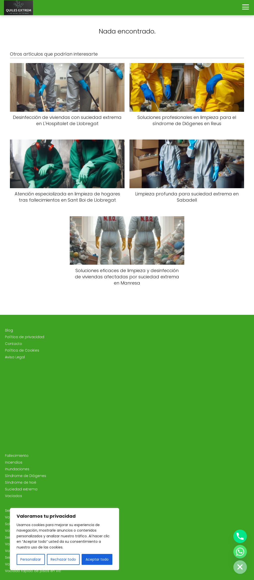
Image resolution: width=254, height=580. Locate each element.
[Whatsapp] (240, 551)
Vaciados (13, 495)
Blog (9, 330)
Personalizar (30, 559)
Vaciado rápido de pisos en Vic (33, 570)
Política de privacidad (24, 336)
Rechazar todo (63, 559)
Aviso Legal (15, 357)
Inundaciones (17, 469)
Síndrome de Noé (20, 482)
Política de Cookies (22, 350)
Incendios (13, 462)
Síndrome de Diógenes (25, 475)
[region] (64, 539)
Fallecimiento (17, 455)
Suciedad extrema (21, 489)
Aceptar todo (97, 559)
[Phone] (240, 536)
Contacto (13, 343)
